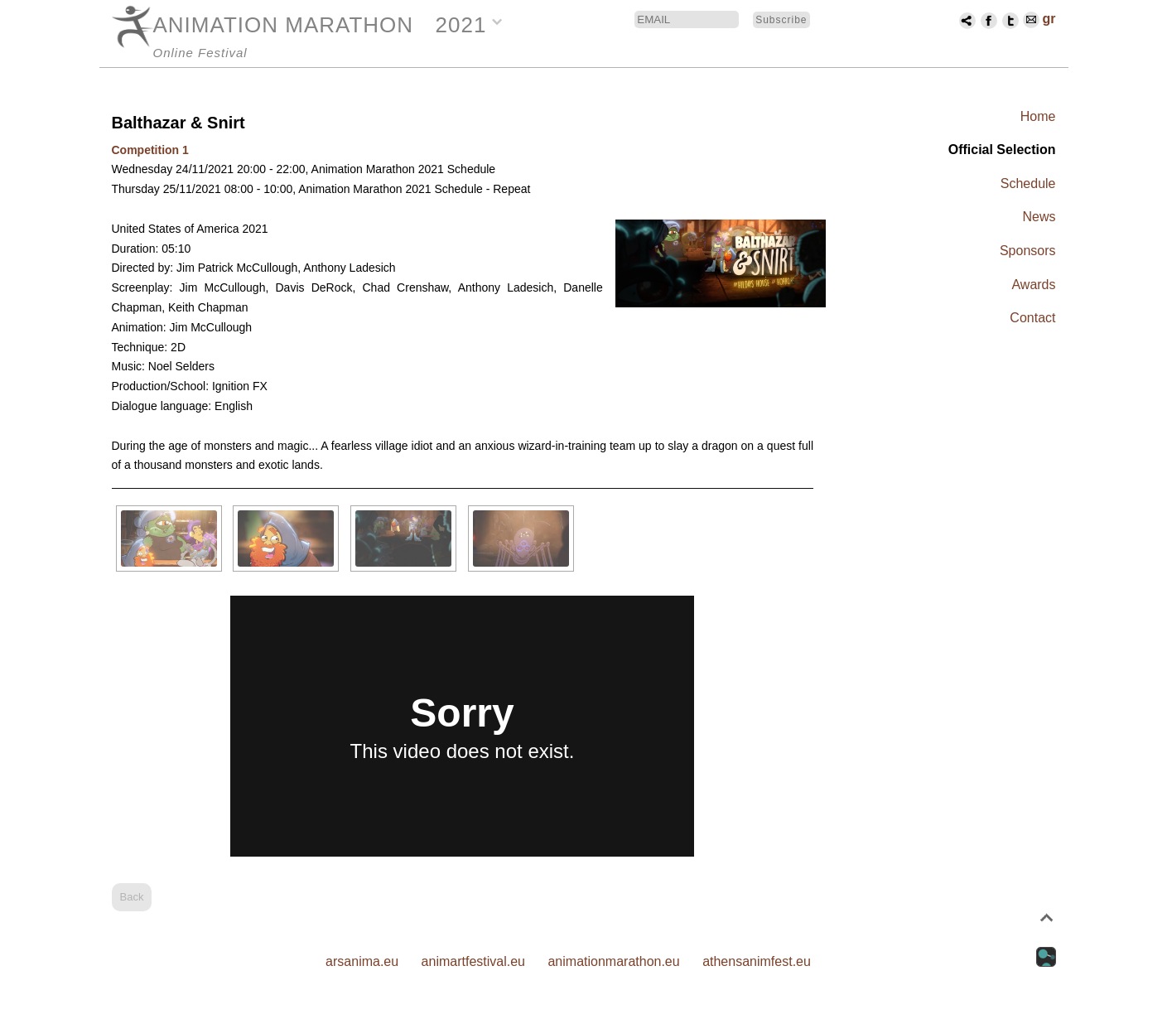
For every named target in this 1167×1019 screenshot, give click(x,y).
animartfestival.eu (473, 961)
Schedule (1028, 183)
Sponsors (1028, 251)
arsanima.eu (362, 961)
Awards (1033, 285)
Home (1038, 116)
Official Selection (1002, 149)
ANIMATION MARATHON (283, 24)
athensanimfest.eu (756, 961)
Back (132, 897)
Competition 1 (150, 150)
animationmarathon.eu (613, 961)
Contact (1032, 318)
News (1038, 217)
